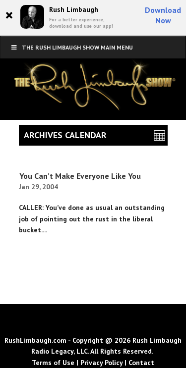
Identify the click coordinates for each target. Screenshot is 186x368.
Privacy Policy (101, 362)
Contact (141, 362)
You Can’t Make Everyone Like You (80, 176)
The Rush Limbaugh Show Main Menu (71, 47)
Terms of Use (53, 362)
